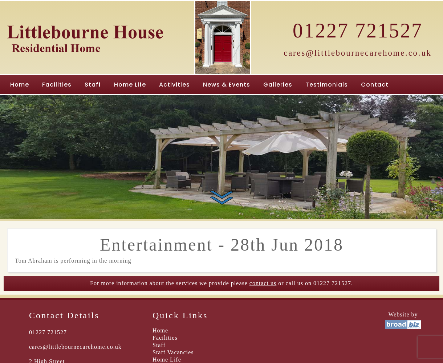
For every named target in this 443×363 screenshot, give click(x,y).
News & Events (226, 84)
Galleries (277, 84)
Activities (174, 84)
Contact (375, 84)
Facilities (57, 84)
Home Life (130, 84)
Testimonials (326, 84)
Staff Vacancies (173, 352)
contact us (262, 283)
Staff (93, 84)
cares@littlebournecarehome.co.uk (358, 52)
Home (19, 84)
